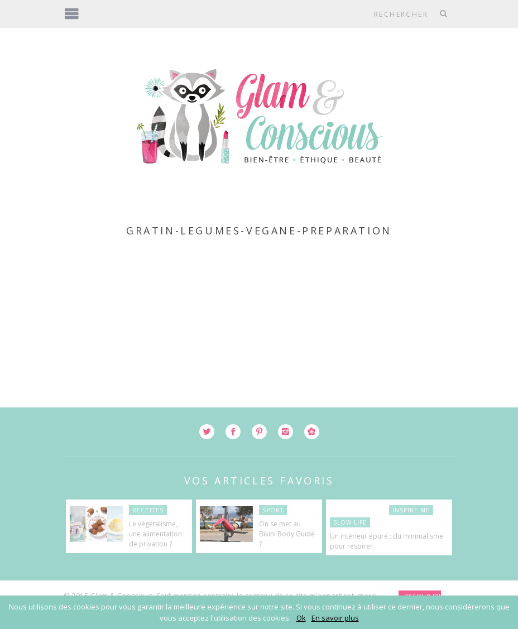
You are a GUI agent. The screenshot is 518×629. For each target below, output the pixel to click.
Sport (273, 510)
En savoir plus (335, 618)
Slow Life (350, 522)
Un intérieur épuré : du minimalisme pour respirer (386, 541)
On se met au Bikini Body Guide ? (287, 534)
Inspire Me (411, 510)
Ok (301, 618)
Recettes (148, 510)
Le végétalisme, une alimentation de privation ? (155, 534)
